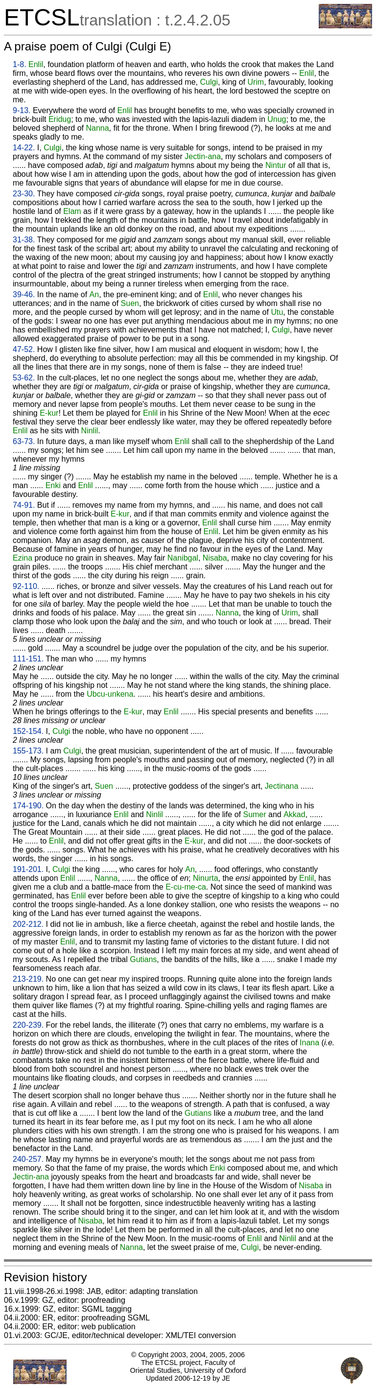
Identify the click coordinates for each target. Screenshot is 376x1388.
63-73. (24, 441)
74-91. (24, 505)
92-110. (26, 586)
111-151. (28, 659)
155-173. (28, 751)
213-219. (28, 979)
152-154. (28, 731)
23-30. (24, 193)
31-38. (24, 239)
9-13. (21, 110)
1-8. (19, 64)
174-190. (28, 805)
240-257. (28, 1159)
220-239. (28, 1025)
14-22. (24, 147)
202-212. (28, 924)
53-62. (24, 378)
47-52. (24, 349)
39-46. (24, 294)
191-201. (28, 869)
